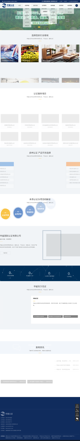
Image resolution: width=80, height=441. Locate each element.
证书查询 (44, 5)
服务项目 (35, 5)
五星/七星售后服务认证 (45, 437)
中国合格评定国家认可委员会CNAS (30, 436)
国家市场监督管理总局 (56, 436)
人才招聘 (60, 1)
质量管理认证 (36, 437)
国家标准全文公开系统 (10, 437)
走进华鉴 (27, 5)
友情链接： (3, 436)
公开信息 (52, 5)
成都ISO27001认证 (56, 437)
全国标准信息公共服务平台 (68, 436)
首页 (19, 5)
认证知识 (61, 5)
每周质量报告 (20, 437)
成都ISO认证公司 (28, 437)
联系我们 (45, 11)
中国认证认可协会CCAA (44, 436)
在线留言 (65, 1)
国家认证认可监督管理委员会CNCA (13, 436)
